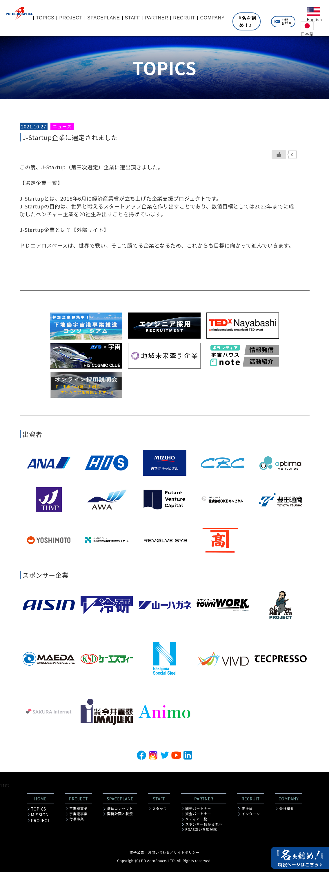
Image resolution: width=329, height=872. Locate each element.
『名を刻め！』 (246, 21)
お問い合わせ (287, 21)
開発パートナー (198, 808)
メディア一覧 (196, 819)
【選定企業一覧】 (41, 182)
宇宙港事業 (78, 813)
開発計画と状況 (120, 813)
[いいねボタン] (279, 154)
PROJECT (40, 820)
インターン (250, 813)
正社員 (246, 808)
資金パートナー (198, 813)
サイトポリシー (186, 852)
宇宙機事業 (78, 808)
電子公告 (137, 852)
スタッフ (159, 808)
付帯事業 (76, 819)
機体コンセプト (120, 808)
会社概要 (286, 808)
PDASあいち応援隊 (201, 829)
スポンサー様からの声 (203, 824)
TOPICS (38, 809)
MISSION (40, 815)
